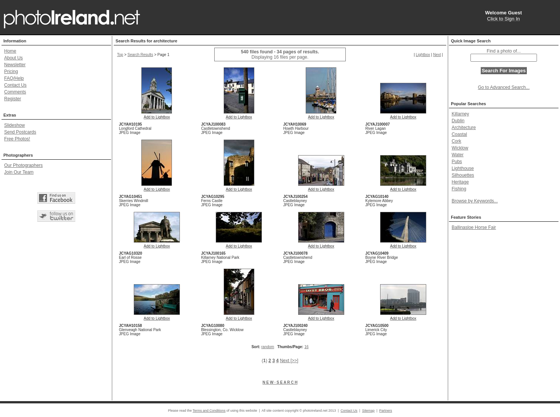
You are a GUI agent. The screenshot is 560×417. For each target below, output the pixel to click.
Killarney (460, 114)
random (267, 347)
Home (10, 51)
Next (437, 55)
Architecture (464, 127)
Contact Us (15, 85)
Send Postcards (20, 132)
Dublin (458, 120)
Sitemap (368, 410)
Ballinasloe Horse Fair (474, 227)
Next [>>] (289, 360)
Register (12, 98)
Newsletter (15, 64)
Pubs (457, 161)
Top (120, 55)
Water (458, 154)
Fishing (459, 188)
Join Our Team (19, 172)
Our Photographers (23, 165)
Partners (385, 410)
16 (306, 347)
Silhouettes (463, 175)
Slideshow (14, 125)
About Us (13, 58)
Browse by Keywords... (475, 201)
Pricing (11, 71)
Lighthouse (463, 168)
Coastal (459, 134)
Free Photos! (17, 139)
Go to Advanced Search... (504, 87)
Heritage (460, 182)
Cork (456, 141)
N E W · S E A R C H (280, 382)
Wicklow (460, 148)
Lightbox (423, 55)
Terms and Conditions (209, 410)
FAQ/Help (14, 78)
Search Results (140, 55)
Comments (15, 92)
